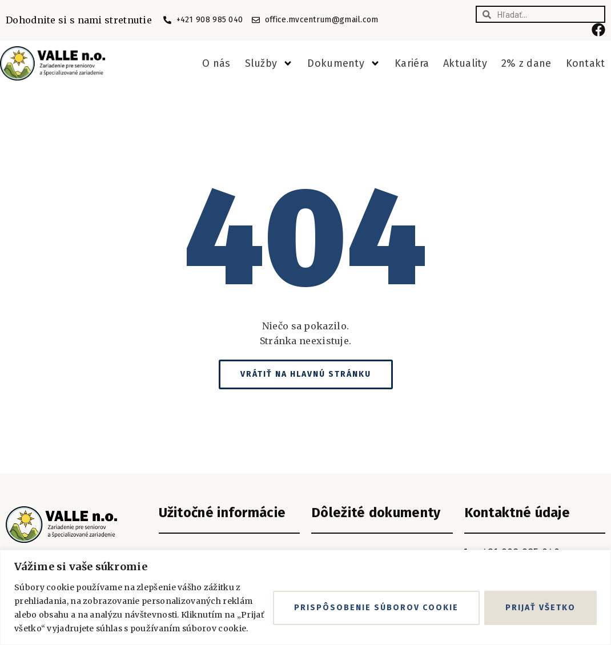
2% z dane (526, 63)
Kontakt (585, 63)
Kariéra (412, 63)
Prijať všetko (540, 607)
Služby (269, 63)
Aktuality (465, 63)
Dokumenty (343, 63)
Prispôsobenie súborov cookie (376, 607)
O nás (216, 63)
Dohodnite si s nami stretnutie (79, 20)
